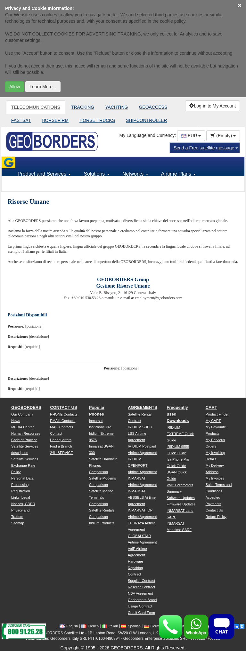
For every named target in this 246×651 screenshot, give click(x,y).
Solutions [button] (96, 174)
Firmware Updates (181, 504)
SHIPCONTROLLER (146, 120)
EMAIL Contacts (62, 421)
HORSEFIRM (55, 120)
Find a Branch (61, 446)
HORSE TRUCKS (97, 120)
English (69, 626)
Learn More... (42, 86)
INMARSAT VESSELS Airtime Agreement (142, 497)
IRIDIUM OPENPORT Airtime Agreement (142, 465)
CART (211, 407)
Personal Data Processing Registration (22, 484)
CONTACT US (63, 407)
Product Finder (217, 414)
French (90, 626)
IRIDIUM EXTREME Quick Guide (180, 433)
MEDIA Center (22, 427)
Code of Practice (24, 440)
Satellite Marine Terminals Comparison (101, 497)
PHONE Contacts (64, 414)
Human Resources (25, 433)
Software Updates (180, 498)
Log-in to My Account (212, 105)
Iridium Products (101, 523)
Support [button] (29, 185)
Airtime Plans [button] (178, 174)
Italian (110, 626)
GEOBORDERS (26, 407)
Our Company (22, 414)
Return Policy (216, 517)
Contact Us (214, 510)
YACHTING (116, 107)
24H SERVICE (61, 453)
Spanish (131, 626)
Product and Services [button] (44, 174)
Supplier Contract (141, 581)
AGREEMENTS (142, 407)
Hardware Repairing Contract (135, 568)
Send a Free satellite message (206, 147)
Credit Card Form (141, 613)
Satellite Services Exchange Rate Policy (24, 465)
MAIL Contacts (61, 427)
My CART (213, 421)
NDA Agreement (140, 593)
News (15, 421)
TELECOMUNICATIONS (35, 107)
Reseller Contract (141, 587)
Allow (14, 86)
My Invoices (215, 478)
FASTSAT (21, 120)
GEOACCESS (153, 107)
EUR (191, 135)
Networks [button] (135, 174)
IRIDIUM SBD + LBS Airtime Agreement (140, 433)
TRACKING (82, 107)
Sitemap (17, 523)
